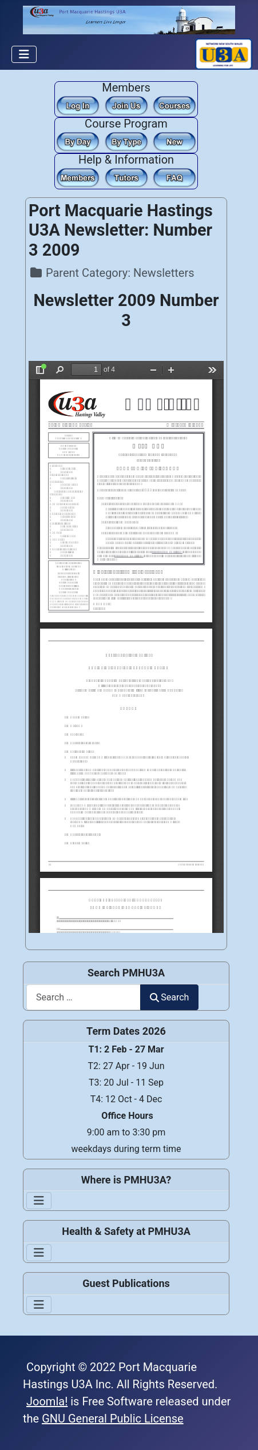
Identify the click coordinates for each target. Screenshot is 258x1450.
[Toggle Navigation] (24, 54)
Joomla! (47, 1401)
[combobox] (83, 997)
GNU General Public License (113, 1418)
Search (169, 997)
